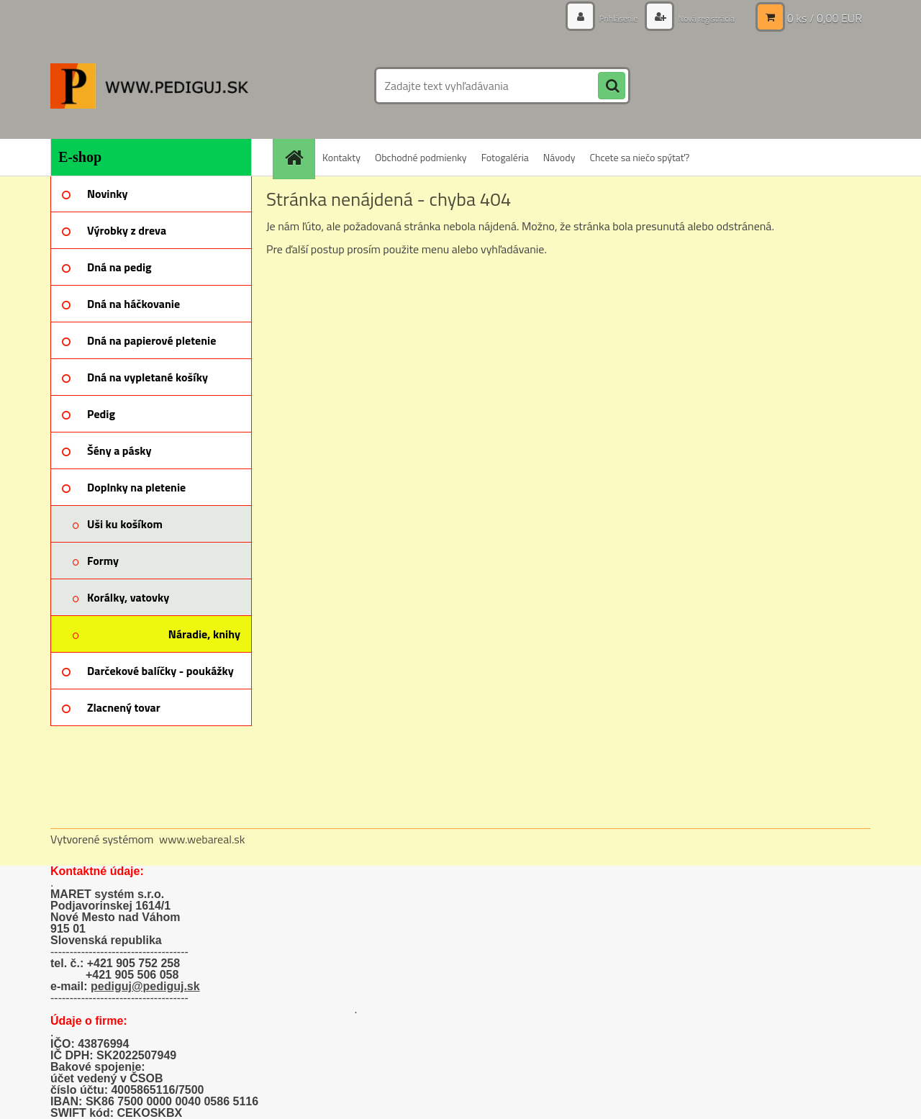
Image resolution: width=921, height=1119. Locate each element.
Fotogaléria (505, 157)
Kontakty (341, 157)
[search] (612, 86)
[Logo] (149, 86)
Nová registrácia (700, 17)
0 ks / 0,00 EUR (824, 18)
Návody (559, 157)
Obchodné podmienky (421, 157)
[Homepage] (298, 157)
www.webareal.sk (202, 839)
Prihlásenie (602, 17)
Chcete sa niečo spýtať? (639, 157)
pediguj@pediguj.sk (145, 986)
